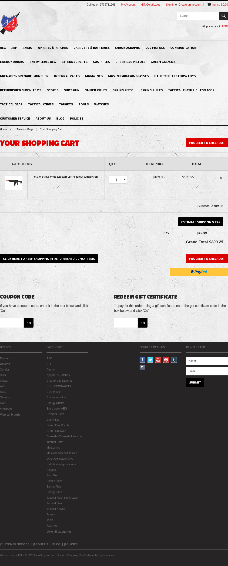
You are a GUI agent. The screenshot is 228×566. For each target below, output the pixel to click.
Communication (183, 47)
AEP (14, 47)
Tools (83, 104)
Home (3, 129)
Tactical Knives (41, 104)
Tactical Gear (11, 104)
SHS (3, 375)
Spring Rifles (152, 90)
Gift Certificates (150, 4)
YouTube (158, 360)
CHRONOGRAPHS (127, 47)
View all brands (10, 414)
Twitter (150, 360)
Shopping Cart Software (80, 555)
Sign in (170, 4)
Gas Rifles (101, 61)
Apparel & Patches (53, 47)
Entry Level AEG (43, 61)
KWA (3, 403)
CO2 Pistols (155, 47)
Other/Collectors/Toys (175, 75)
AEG (3, 47)
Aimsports (6, 408)
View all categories (59, 531)
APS (3, 386)
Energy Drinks (12, 61)
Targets (66, 104)
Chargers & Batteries (92, 47)
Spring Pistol (124, 90)
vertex (4, 380)
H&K (3, 392)
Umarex (5, 364)
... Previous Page (23, 129)
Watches (101, 104)
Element (5, 358)
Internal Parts (67, 75)
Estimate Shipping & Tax (200, 221)
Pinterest (166, 360)
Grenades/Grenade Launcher (24, 75)
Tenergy (5, 397)
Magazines (94, 75)
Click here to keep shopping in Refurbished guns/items (49, 258)
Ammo (27, 47)
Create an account (189, 4)
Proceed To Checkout (207, 142)
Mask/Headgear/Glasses (128, 75)
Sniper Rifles (96, 90)
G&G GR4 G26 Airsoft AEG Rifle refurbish (66, 177)
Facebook (142, 360)
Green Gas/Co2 (163, 61)
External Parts (74, 61)
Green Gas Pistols (130, 61)
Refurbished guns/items (20, 90)
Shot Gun (72, 90)
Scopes (52, 90)
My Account (128, 4)
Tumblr (174, 360)
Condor (4, 369)
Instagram (142, 368)
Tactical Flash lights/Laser (191, 90)
